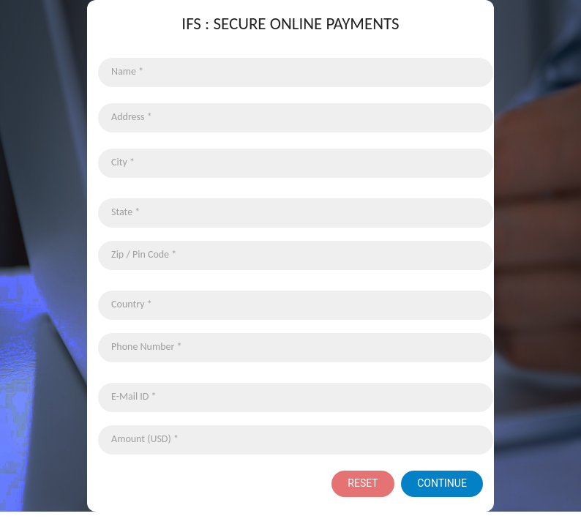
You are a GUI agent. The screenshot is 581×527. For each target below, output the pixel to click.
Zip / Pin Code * (143, 254)
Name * (127, 71)
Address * (131, 117)
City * (123, 162)
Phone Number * (146, 346)
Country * (131, 304)
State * (125, 212)
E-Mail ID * (133, 396)
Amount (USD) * (145, 439)
